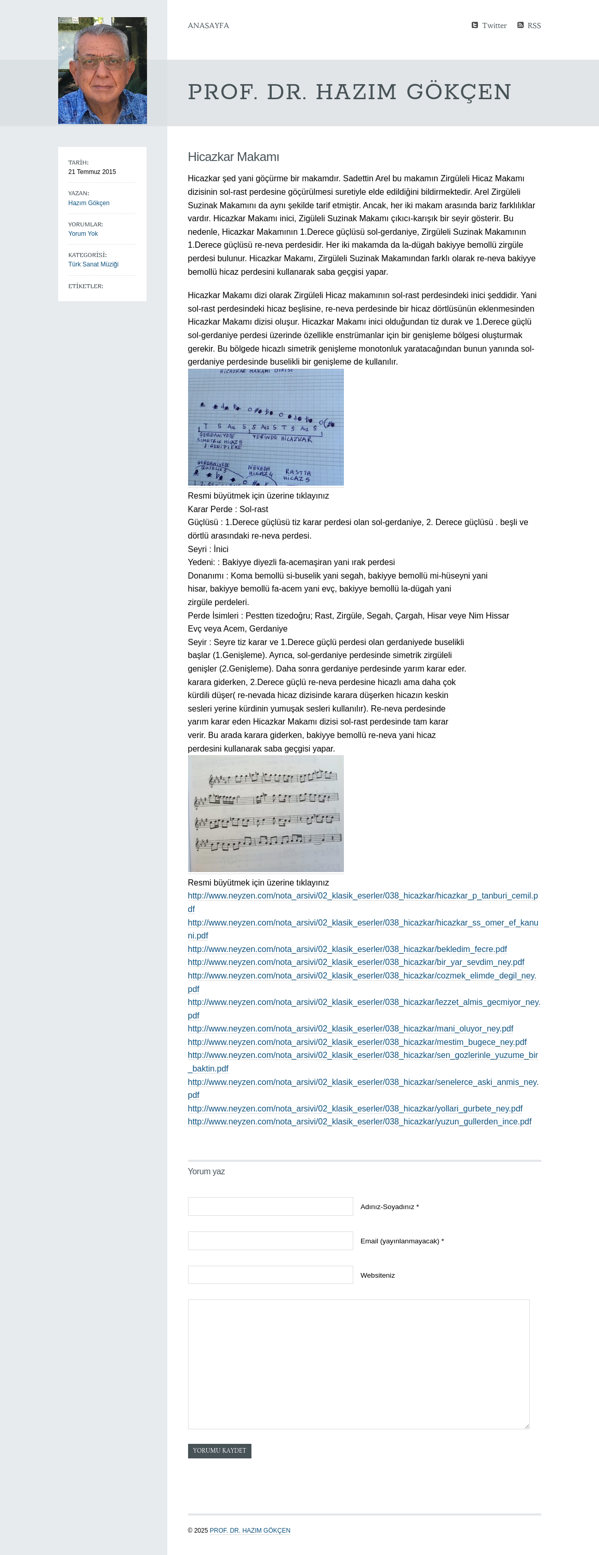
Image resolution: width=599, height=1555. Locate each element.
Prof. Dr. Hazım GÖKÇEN (250, 1530)
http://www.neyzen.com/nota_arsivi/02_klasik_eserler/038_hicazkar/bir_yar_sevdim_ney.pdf (356, 962)
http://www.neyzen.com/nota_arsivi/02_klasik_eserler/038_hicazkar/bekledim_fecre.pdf (348, 949)
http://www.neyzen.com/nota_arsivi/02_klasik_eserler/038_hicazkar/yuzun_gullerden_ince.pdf (360, 1121)
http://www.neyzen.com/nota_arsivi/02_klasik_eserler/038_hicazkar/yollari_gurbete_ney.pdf (355, 1108)
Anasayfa (208, 25)
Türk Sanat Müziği (94, 264)
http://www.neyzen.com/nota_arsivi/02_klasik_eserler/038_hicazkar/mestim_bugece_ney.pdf (357, 1042)
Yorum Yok (83, 233)
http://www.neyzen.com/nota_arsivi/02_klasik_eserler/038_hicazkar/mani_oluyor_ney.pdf (351, 1028)
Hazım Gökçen (89, 203)
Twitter (494, 25)
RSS (534, 25)
